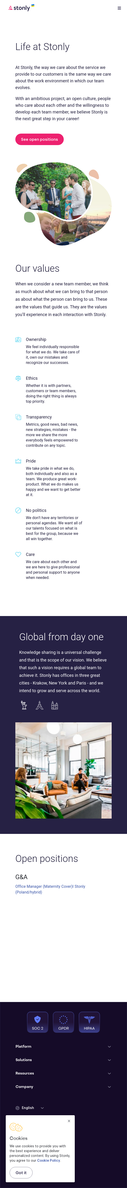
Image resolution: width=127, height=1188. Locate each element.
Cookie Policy (48, 1160)
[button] (30, 1108)
